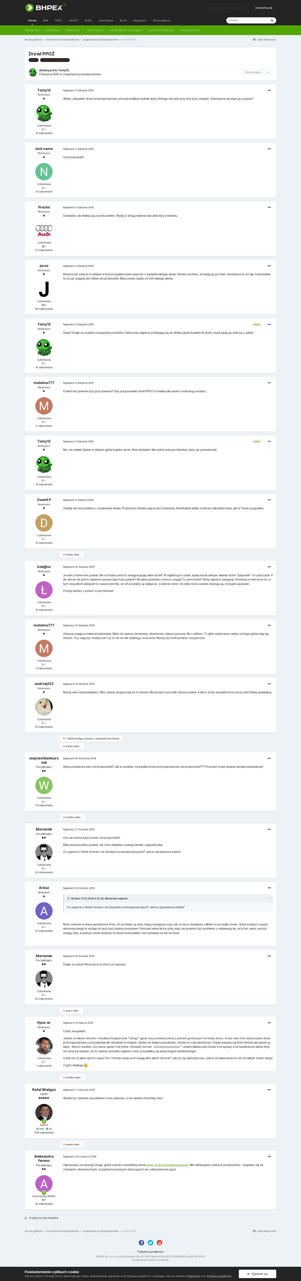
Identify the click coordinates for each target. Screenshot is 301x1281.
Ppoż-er (44, 1023)
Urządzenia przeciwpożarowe (81, 74)
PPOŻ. (58, 20)
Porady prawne (190, 30)
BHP (45, 20)
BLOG (123, 20)
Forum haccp (95, 30)
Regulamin (140, 20)
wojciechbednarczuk (44, 760)
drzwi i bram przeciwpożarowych (167, 1164)
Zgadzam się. (257, 1273)
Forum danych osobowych (126, 30)
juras (44, 266)
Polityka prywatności (150, 1251)
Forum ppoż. (73, 30)
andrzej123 (44, 684)
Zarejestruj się (263, 7)
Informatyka (106, 20)
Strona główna (161, 20)
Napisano (78, 90)
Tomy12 (63, 70)
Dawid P (44, 500)
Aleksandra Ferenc (44, 1158)
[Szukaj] (247, 20)
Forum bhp (52, 30)
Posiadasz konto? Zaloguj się (228, 7)
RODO (88, 20)
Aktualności (32, 30)
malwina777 (44, 383)
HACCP (73, 20)
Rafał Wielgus (76, 738)
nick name (44, 149)
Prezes (44, 207)
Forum (32, 22)
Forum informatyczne (161, 30)
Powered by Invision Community (150, 1259)
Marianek (44, 829)
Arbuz (44, 888)
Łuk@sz (44, 567)
